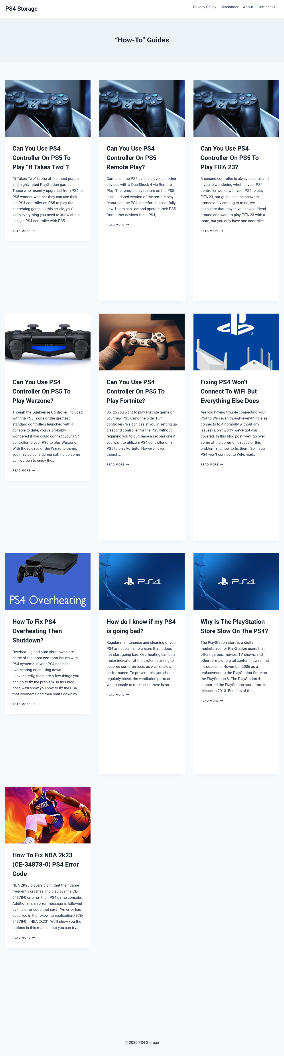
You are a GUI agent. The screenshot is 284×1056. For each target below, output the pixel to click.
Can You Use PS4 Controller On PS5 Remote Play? (131, 158)
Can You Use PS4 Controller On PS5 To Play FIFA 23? (230, 158)
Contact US (267, 7)
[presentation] (48, 108)
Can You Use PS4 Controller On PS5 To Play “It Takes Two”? (41, 158)
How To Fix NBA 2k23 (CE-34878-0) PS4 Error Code (45, 864)
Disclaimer (230, 7)
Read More (23, 231)
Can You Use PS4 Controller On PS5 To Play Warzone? (41, 391)
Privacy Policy (204, 7)
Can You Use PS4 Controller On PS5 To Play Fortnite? (135, 391)
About (248, 7)
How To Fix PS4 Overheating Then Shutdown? (37, 631)
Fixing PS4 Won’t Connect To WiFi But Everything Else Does (230, 391)
